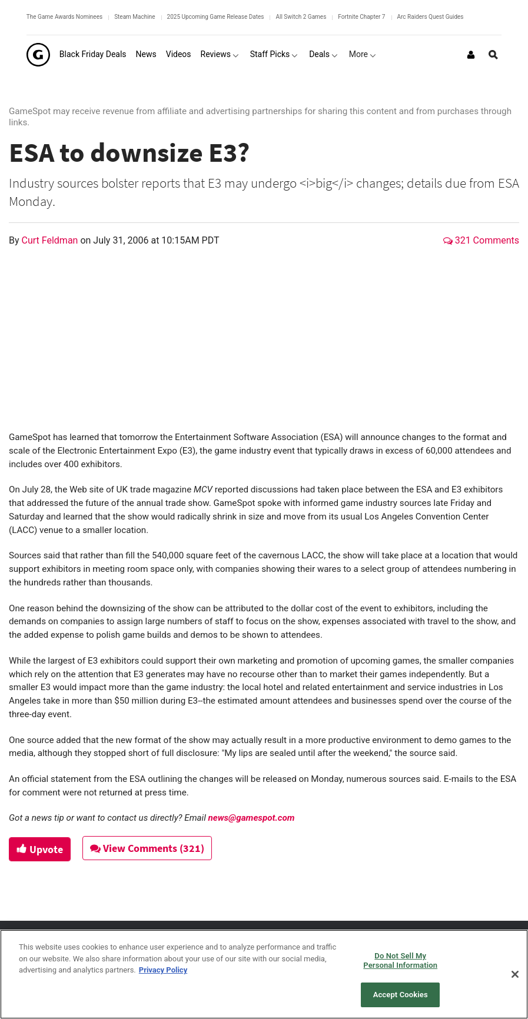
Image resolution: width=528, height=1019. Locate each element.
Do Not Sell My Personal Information (400, 960)
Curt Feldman (51, 240)
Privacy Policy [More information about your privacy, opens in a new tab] (163, 969)
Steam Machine (134, 17)
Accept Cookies (400, 994)
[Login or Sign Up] (471, 54)
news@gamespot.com (251, 817)
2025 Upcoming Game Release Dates (215, 17)
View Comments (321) (148, 848)
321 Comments (481, 240)
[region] (264, 974)
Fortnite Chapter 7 (361, 17)
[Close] (515, 974)
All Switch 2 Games (300, 17)
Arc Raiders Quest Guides (430, 17)
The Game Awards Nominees (64, 17)
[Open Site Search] (493, 54)
